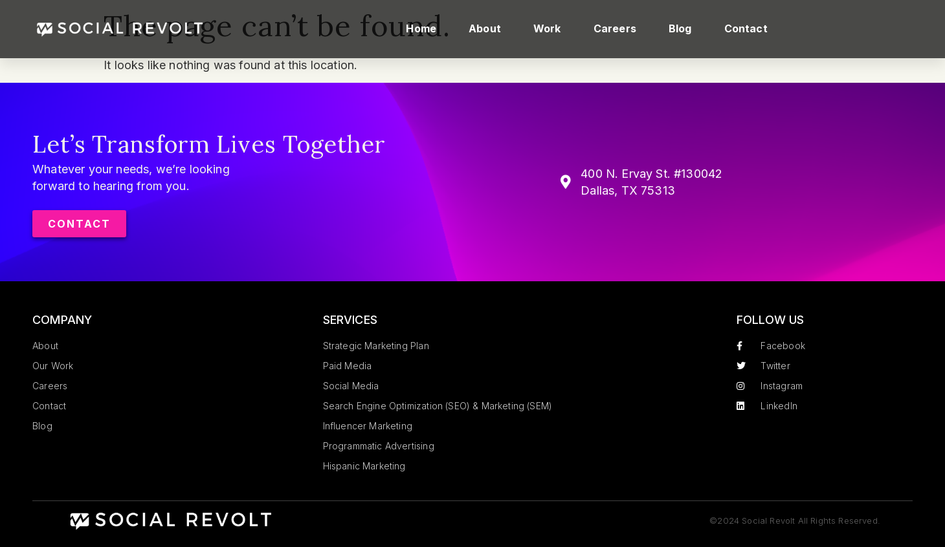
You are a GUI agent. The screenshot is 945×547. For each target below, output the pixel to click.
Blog (680, 28)
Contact (746, 28)
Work (547, 28)
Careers (615, 28)
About (485, 28)
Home (421, 28)
